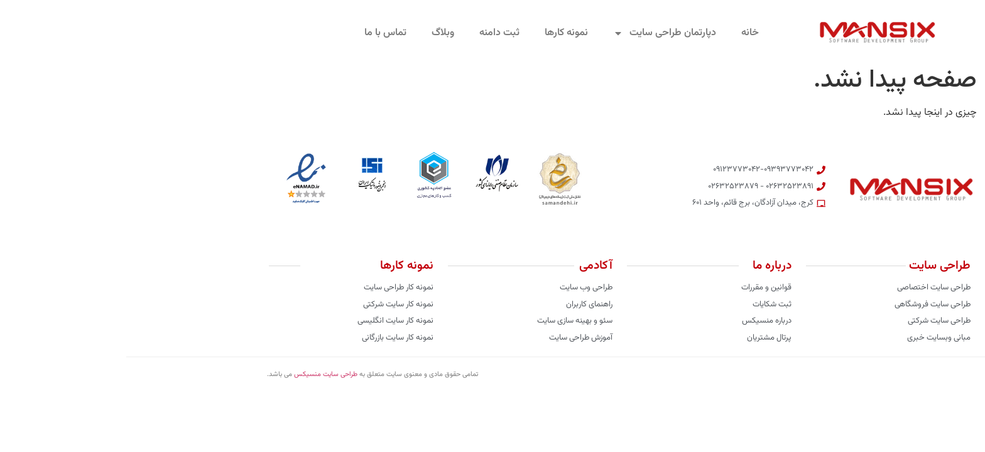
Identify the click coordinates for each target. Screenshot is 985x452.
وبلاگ (316, 33)
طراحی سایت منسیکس (199, 374)
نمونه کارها (440, 33)
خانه (624, 33)
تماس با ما (259, 33)
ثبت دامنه (373, 33)
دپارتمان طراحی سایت (538, 33)
